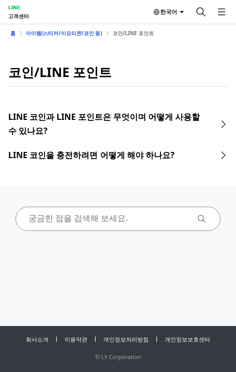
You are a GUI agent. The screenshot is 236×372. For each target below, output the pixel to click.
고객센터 (18, 16)
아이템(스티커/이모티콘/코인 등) (64, 33)
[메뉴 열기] (221, 12)
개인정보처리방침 (126, 339)
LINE (14, 7)
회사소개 (37, 339)
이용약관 (76, 339)
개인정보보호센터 (187, 339)
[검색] (201, 12)
